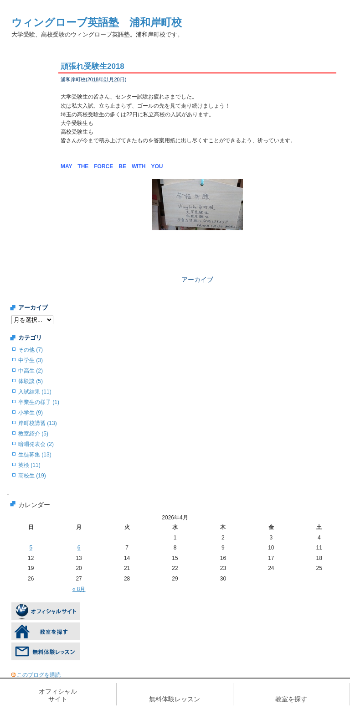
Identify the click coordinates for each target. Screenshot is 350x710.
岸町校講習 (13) (37, 423)
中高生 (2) (30, 371)
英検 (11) (29, 465)
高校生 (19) (32, 475)
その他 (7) (30, 350)
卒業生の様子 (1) (38, 402)
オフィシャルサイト (58, 695)
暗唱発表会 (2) (36, 444)
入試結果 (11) (34, 392)
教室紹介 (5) (33, 433)
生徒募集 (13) (34, 454)
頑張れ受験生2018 (92, 66)
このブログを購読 (39, 675)
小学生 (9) (30, 412)
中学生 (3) (30, 360)
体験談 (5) (30, 381)
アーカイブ (197, 279)
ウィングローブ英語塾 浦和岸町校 (96, 22)
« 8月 (79, 589)
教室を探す (291, 699)
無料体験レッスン (174, 699)
